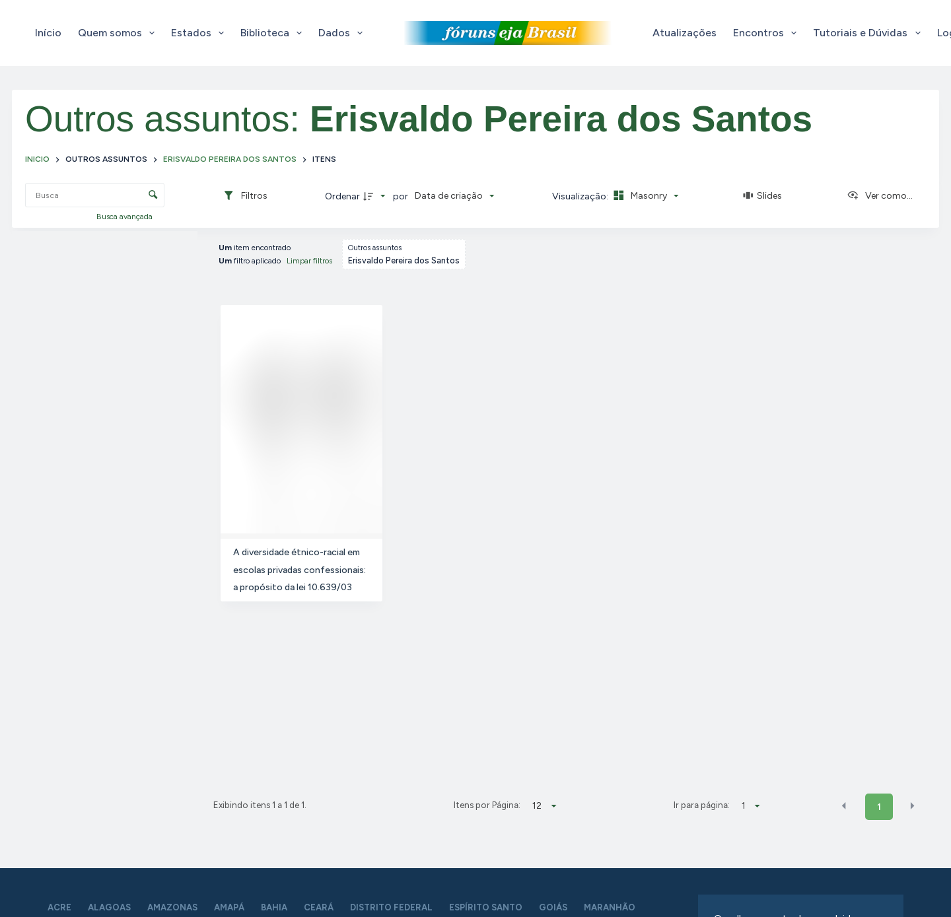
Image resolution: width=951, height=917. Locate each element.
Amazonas (172, 907)
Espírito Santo (485, 907)
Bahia (274, 907)
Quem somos (119, 33)
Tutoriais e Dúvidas (869, 33)
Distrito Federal (391, 907)
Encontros (767, 33)
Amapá (229, 907)
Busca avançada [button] (125, 216)
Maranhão (609, 907)
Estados (200, 33)
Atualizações (684, 32)
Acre (59, 907)
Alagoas (109, 907)
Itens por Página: (487, 804)
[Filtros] (245, 196)
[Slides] (762, 196)
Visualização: (581, 196)
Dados (343, 33)
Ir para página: (702, 804)
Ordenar (342, 196)
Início (48, 32)
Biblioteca (273, 33)
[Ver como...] (879, 196)
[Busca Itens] (94, 195)
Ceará (319, 907)
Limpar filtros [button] (309, 260)
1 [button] (879, 807)
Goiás (553, 907)
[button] (844, 806)
